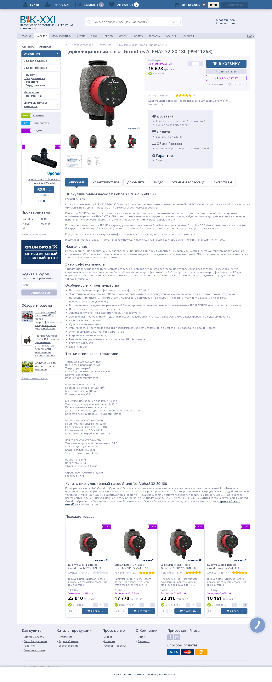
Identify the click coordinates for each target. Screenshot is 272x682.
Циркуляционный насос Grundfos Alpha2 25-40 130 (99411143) (223, 568)
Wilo (23, 228)
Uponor (45, 223)
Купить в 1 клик (226, 71)
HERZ (44, 219)
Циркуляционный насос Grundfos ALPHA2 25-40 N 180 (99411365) (132, 568)
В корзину (226, 63)
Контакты (188, 36)
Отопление (41, 53)
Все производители (33, 234)
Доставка (154, 36)
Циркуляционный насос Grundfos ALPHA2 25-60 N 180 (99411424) (178, 568)
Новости (108, 36)
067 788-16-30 (227, 20)
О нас (94, 36)
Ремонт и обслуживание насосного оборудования (41, 80)
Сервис (81, 36)
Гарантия (170, 36)
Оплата (138, 36)
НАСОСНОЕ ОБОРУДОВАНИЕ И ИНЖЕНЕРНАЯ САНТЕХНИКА (46, 23)
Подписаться (39, 292)
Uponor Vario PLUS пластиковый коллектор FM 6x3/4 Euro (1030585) (41, 181)
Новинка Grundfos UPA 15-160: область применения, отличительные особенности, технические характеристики (47, 345)
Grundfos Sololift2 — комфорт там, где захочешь (47, 366)
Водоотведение (41, 61)
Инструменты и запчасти (41, 104)
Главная (26, 36)
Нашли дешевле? (226, 78)
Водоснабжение (41, 68)
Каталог (42, 36)
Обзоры (123, 36)
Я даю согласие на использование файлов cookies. (145, 674)
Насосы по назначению (41, 94)
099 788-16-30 (227, 23)
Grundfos (27, 219)
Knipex (25, 223)
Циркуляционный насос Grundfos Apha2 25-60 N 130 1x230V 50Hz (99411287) (84, 568)
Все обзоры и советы (34, 378)
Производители (61, 36)
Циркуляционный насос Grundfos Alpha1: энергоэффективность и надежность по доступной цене (49, 320)
